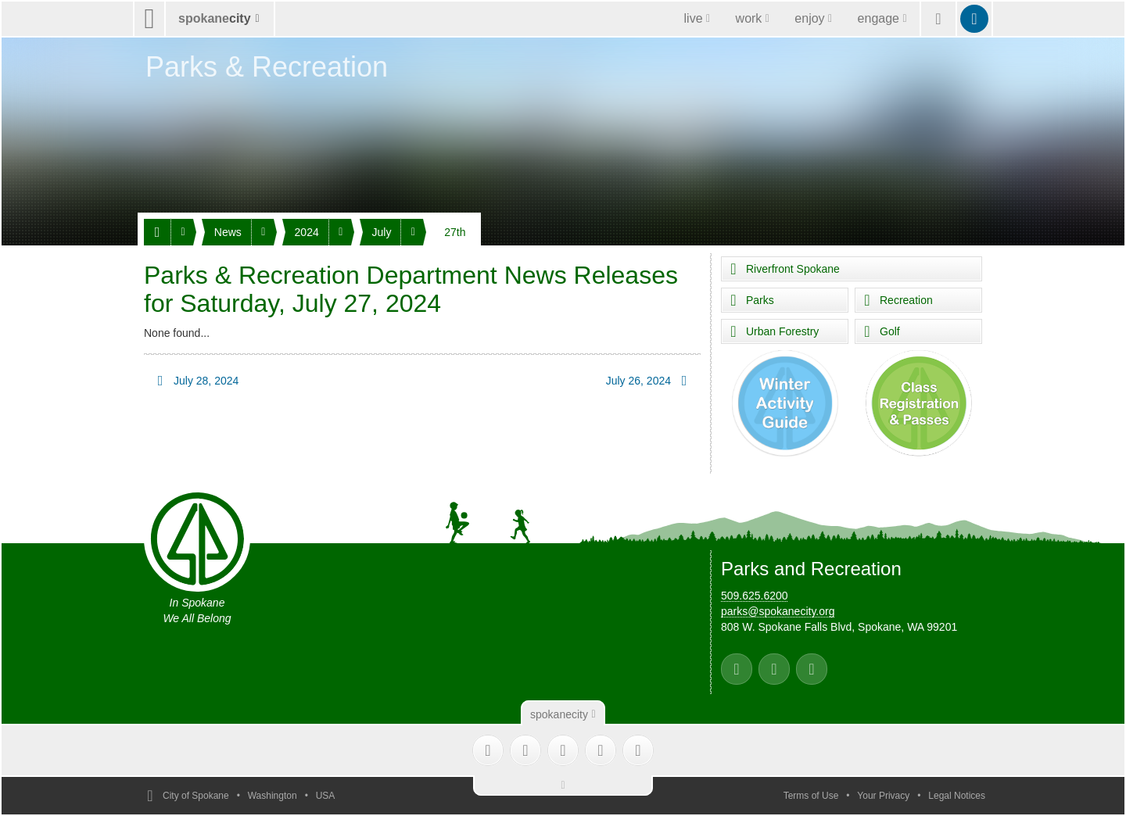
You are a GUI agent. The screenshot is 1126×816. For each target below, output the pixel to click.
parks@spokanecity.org (777, 611)
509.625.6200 (754, 595)
